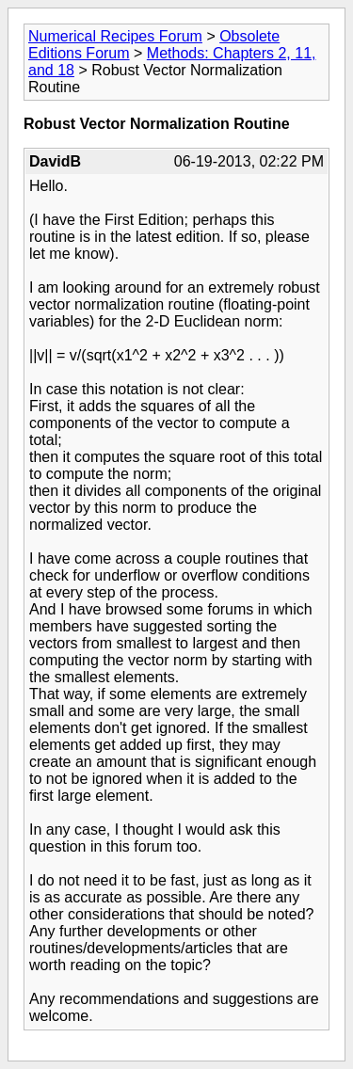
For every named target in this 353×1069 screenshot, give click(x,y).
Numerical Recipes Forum (115, 36)
